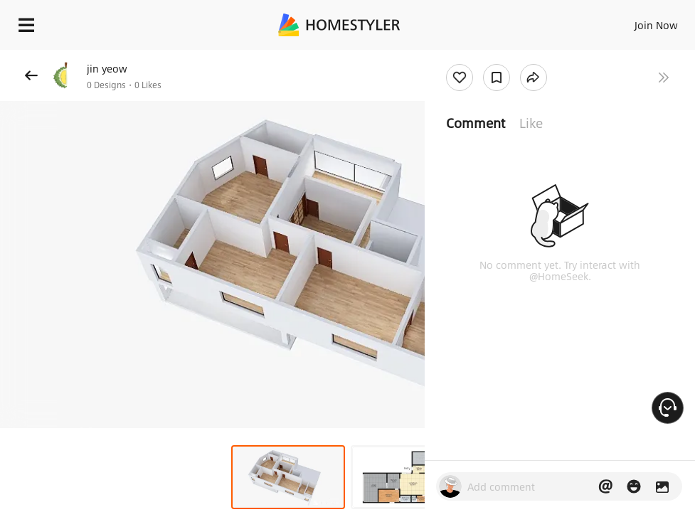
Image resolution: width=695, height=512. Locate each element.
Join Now (656, 25)
